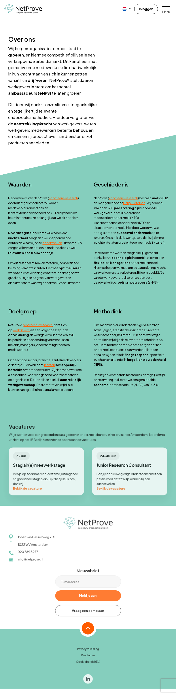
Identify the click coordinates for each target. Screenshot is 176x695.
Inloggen (146, 9)
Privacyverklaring (88, 651)
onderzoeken (52, 243)
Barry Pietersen (134, 203)
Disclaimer (88, 657)
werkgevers (21, 330)
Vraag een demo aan (88, 613)
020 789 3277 (28, 554)
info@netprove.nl (30, 561)
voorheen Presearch (63, 198)
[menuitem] (126, 9)
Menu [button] (166, 12)
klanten (49, 365)
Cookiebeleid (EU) (88, 664)
